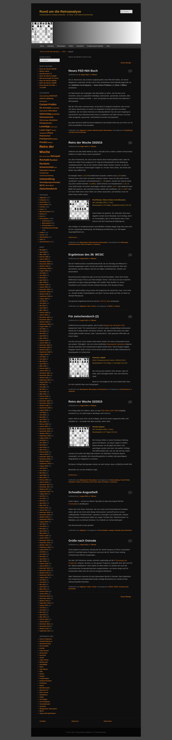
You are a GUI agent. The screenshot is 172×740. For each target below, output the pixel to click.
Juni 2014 (42, 582)
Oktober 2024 (43, 294)
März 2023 (42, 338)
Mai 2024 (42, 305)
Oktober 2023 (43, 322)
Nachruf (42, 214)
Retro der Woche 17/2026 (47, 83)
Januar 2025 (43, 287)
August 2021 (43, 382)
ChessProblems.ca (45, 641)
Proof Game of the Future (89, 482)
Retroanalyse (61, 46)
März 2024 (42, 310)
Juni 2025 (42, 275)
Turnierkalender (44, 704)
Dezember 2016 (44, 512)
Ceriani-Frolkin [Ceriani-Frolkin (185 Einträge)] (47, 104)
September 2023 (44, 324)
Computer (42, 200)
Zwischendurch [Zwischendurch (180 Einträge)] (48, 188)
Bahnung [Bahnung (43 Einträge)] (50, 98)
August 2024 (43, 298)
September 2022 (44, 352)
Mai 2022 (42, 361)
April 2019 (42, 447)
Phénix (41, 674)
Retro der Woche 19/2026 (47, 76)
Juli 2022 (42, 357)
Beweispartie (84, 242)
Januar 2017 (43, 510)
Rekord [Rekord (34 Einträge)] (50, 142)
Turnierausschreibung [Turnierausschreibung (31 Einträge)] (46, 175)
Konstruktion (43, 204)
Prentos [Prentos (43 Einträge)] (54, 139)
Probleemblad (44, 678)
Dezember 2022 (44, 345)
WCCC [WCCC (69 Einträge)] (42, 185)
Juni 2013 (42, 610)
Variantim (42, 706)
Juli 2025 (42, 273)
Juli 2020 (42, 412)
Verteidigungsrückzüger (50, 228)
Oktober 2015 (43, 545)
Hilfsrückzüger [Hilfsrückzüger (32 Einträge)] (44, 120)
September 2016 (44, 519)
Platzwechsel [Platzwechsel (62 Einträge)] (44, 136)
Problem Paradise (45, 681)
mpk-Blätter (43, 664)
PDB (40, 671)
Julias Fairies (43, 660)
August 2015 (43, 549)
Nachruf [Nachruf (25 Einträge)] (54, 130)
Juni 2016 (42, 526)
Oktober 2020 (43, 405)
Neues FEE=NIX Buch (83, 70)
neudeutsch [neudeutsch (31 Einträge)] (43, 133)
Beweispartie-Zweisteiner (116, 344)
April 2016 (42, 531)
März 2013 (42, 617)
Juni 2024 (42, 303)
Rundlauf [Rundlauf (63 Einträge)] (53, 160)
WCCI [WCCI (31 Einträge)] (47, 185)
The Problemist (44, 701)
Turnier (93, 306)
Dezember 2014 (44, 568)
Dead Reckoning (45, 643)
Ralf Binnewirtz (44, 688)
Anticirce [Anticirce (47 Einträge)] (42, 98)
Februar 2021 (43, 396)
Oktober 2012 (43, 628)
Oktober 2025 (43, 266)
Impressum (75, 721)
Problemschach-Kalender (95, 46)
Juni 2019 (42, 442)
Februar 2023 (43, 340)
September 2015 (44, 547)
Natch (41, 667)
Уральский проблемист (47, 713)
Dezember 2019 (44, 429)
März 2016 (42, 533)
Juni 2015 (42, 554)
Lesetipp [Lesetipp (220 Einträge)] (44, 126)
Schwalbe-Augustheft (83, 492)
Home (42, 46)
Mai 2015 (42, 556)
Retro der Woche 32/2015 (85, 401)
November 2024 (44, 291)
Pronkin (78, 482)
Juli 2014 (42, 580)
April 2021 (42, 391)
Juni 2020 (42, 415)
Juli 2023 (42, 329)
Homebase (71, 482)
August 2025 (43, 271)
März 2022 (42, 366)
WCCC (111, 587)
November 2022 (44, 347)
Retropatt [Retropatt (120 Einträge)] (55, 156)
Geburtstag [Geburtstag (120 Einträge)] (45, 114)
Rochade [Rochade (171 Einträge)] (44, 159)
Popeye (42, 676)
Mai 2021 (42, 389)
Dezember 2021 (44, 373)
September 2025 (44, 268)
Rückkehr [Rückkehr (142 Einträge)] (44, 163)
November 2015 (44, 542)
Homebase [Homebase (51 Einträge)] (53, 120)
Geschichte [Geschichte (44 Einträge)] (55, 114)
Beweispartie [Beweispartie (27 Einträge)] (43, 101)
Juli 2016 (42, 524)
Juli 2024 (42, 301)
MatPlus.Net (43, 662)
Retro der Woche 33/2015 (85, 142)
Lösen (89, 306)
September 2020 (44, 408)
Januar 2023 (43, 343)
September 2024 (44, 296)
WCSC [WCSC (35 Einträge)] (52, 185)
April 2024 (42, 308)
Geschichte (80, 46)
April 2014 (42, 587)
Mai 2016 (42, 528)
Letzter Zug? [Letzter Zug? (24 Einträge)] (53, 126)
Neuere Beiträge (127, 63)
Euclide (42, 648)
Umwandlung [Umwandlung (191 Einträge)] (47, 179)
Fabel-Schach (44, 650)
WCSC (111, 306)
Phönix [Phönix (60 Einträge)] (50, 133)
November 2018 (44, 459)
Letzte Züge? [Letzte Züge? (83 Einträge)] (45, 130)
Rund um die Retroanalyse (60, 11)
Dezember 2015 (44, 540)
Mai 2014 (42, 584)
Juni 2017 (42, 498)
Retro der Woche (86, 244)
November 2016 (44, 515)
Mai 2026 (42, 250)
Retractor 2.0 (43, 690)
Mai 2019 (42, 445)
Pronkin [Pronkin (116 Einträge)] (43, 142)
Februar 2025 (43, 285)
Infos (108, 46)
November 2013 (44, 598)
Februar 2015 (43, 563)
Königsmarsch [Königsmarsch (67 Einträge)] (45, 123)
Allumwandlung (115, 480)
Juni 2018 (42, 470)
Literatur (89, 130)
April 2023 (42, 336)
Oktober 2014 (43, 573)
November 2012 (44, 626)
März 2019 (42, 450)
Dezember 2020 (44, 401)
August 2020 (43, 410)
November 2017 (44, 487)
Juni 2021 (42, 387)
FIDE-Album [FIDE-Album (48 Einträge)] (52, 111)
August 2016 (43, 522)
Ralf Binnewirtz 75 (45, 73)
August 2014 (43, 577)
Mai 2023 (42, 333)
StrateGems (43, 695)
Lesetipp (111, 530)
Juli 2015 (42, 552)
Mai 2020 (42, 417)
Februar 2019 (43, 452)
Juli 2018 (42, 468)
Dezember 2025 (44, 261)
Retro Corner (43, 692)
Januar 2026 (43, 259)
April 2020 (42, 419)
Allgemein (83, 130)
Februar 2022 (43, 368)
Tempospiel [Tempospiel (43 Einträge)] (43, 170)
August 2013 (43, 605)
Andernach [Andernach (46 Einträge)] (53, 96)
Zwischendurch (102, 389)
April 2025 (42, 280)
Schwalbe (73, 504)
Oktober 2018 (43, 461)
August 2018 (43, 466)
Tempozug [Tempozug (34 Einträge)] (51, 170)
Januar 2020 (43, 426)
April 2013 (42, 614)
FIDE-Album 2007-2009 (109, 410)
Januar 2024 (43, 315)
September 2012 (44, 631)
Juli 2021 (42, 384)
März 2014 (42, 589)
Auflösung (45, 221)
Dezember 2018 (44, 456)
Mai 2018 (42, 473)
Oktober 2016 (43, 517)
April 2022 (42, 364)
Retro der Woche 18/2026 (47, 80)
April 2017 (42, 503)
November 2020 (44, 403)
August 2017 (43, 494)
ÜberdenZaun (44, 237)
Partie (41, 216)
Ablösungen (124, 242)
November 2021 (44, 375)
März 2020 (42, 422)
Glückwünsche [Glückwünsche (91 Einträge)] (46, 117)
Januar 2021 (43, 398)
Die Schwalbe (103, 530)
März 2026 (42, 254)
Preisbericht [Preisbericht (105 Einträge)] (45, 139)
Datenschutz (108, 721)
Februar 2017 (43, 508)
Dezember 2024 (44, 289)
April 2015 (42, 559)
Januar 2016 (43, 538)
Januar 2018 (43, 482)
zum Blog (42, 721)
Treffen (89, 587)
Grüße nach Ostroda (82, 540)
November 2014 (44, 570)
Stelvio (71, 46)
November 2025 (44, 264)
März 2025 (42, 282)
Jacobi (41, 657)
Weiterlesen (73, 237)
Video (41, 239)
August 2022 (43, 354)
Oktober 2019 (43, 433)
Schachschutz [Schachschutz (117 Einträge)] (46, 167)
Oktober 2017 (43, 489)
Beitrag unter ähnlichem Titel (114, 325)
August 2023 (43, 326)
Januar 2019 (43, 454)
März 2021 (42, 394)
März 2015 (42, 561)
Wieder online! (44, 71)
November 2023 (44, 319)
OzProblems (43, 669)
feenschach (43, 653)
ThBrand (94, 74)
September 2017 (44, 491)
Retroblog (50, 46)
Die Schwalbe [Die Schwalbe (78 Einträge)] (45, 108)
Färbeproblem (47, 225)
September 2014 (44, 575)
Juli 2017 (42, 496)
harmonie (42, 655)
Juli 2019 (42, 440)
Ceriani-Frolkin (125, 480)
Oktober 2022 (43, 350)
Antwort (117, 306)
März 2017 (42, 505)
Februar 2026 (43, 257)
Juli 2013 (42, 607)
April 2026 (42, 252)
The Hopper (43, 699)
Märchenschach (98, 130)
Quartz (41, 685)
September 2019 (44, 436)
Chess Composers (45, 639)
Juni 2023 (42, 331)
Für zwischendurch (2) (83, 316)
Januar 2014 (43, 593)
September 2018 (44, 463)
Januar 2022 (43, 370)
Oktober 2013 (43, 601)
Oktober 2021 (43, 377)
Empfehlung (128, 130)
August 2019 (43, 438)
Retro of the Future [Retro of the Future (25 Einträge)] (44, 156)
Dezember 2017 (44, 484)
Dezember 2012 (44, 624)
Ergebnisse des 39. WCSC (86, 254)
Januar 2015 (43, 566)
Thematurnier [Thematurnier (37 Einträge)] (44, 173)
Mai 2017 (42, 501)
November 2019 (44, 431)
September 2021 (44, 380)
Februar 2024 (43, 312)
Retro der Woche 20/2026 (47, 69)
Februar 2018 (43, 480)
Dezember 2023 (44, 317)
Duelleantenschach (74, 244)
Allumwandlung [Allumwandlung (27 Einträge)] (44, 96)
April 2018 (42, 475)
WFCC (41, 711)
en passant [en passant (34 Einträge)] (55, 108)
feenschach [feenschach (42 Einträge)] (43, 111)
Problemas (43, 683)
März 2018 (42, 477)
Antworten (96, 244)
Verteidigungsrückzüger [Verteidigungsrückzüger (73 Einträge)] (49, 182)
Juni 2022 (42, 359)
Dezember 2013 (44, 596)
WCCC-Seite (105, 301)
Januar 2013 (43, 621)
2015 (64, 51)
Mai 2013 (42, 612)
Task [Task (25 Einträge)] (55, 167)
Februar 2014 (43, 591)
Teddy (41, 697)
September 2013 (44, 603)
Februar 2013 (43, 619)
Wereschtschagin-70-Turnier (49, 78)
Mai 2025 (42, 277)
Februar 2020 (43, 424)
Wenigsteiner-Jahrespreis (48, 709)
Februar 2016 (43, 535)
